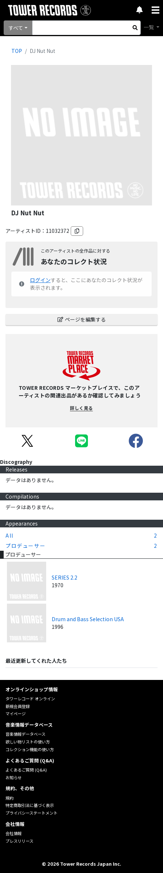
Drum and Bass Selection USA (88, 619)
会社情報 (13, 833)
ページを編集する (82, 319)
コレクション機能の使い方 (29, 749)
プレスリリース (19, 841)
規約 (9, 798)
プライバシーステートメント (31, 813)
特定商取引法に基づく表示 (29, 805)
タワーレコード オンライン (30, 698)
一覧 (149, 27)
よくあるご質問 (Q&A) (26, 770)
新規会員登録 (17, 706)
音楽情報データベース (25, 734)
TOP (16, 50)
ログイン (40, 280)
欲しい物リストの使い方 (27, 742)
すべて (15, 27)
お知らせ (13, 777)
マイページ (15, 713)
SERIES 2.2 (64, 577)
